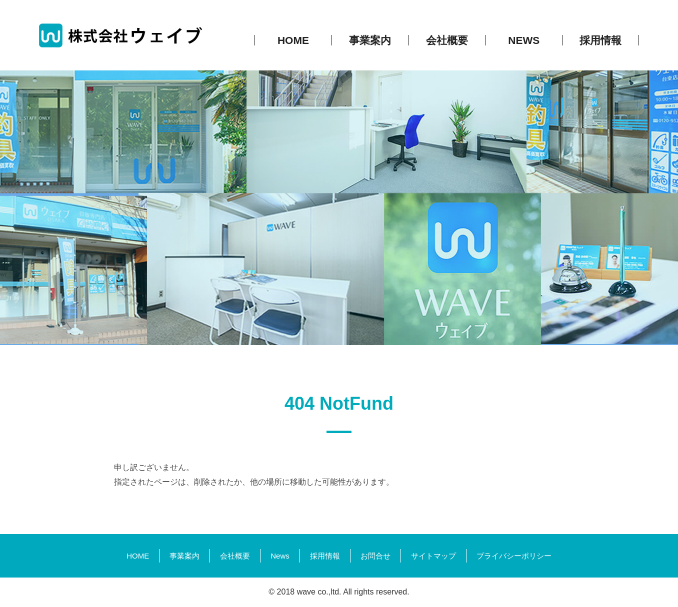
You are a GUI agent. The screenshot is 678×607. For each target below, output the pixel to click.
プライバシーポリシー (514, 556)
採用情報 (325, 556)
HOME (137, 556)
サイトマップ (433, 556)
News (280, 556)
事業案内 (185, 556)
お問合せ (375, 556)
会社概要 (235, 556)
